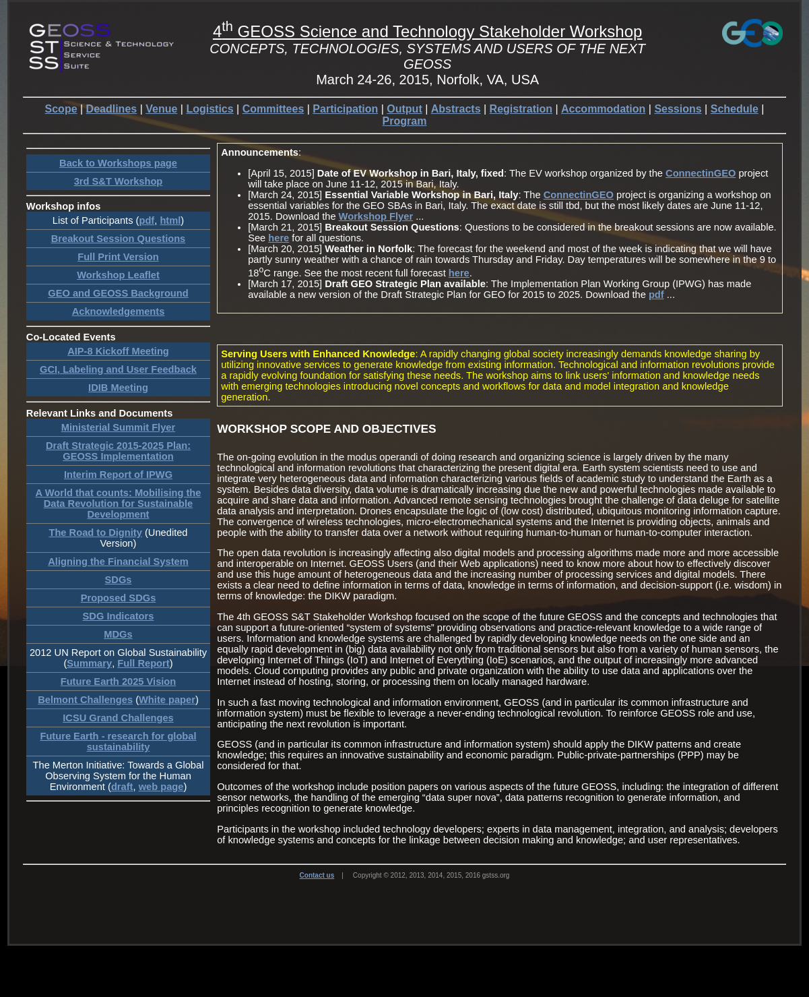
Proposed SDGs (118, 598)
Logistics (209, 109)
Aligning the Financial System (118, 561)
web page (161, 786)
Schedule (734, 109)
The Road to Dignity (94, 532)
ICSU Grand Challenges (118, 718)
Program (405, 121)
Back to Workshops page (118, 163)
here (278, 238)
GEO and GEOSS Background (118, 293)
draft (122, 786)
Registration (521, 109)
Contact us (317, 875)
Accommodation (603, 109)
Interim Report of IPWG (118, 474)
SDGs (118, 579)
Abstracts (456, 109)
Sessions (677, 109)
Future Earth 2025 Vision (118, 681)
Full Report (143, 663)
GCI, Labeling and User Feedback (118, 369)
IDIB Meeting (118, 387)
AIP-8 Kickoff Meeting (118, 351)
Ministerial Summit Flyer (118, 427)
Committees (273, 109)
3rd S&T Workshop (118, 181)
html (170, 220)
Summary (89, 663)
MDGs (118, 634)
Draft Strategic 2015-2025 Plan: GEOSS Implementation (118, 451)
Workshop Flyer (376, 216)
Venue (161, 109)
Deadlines (111, 109)
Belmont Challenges (85, 699)
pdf (146, 220)
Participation (345, 109)
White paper (167, 699)
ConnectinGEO (701, 173)
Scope (61, 109)
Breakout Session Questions (118, 238)
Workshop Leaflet (118, 275)
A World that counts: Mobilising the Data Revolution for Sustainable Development (118, 503)
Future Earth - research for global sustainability (118, 741)
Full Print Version (118, 256)
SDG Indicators (118, 616)
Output (404, 109)
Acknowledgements (118, 311)
